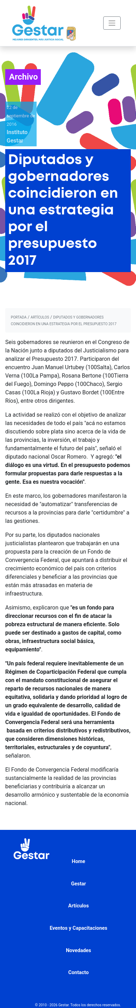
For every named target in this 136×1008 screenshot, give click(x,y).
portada (19, 317)
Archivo (23, 77)
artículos (40, 317)
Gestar (78, 884)
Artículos (78, 906)
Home (78, 861)
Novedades (78, 951)
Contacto (78, 973)
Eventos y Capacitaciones (78, 928)
